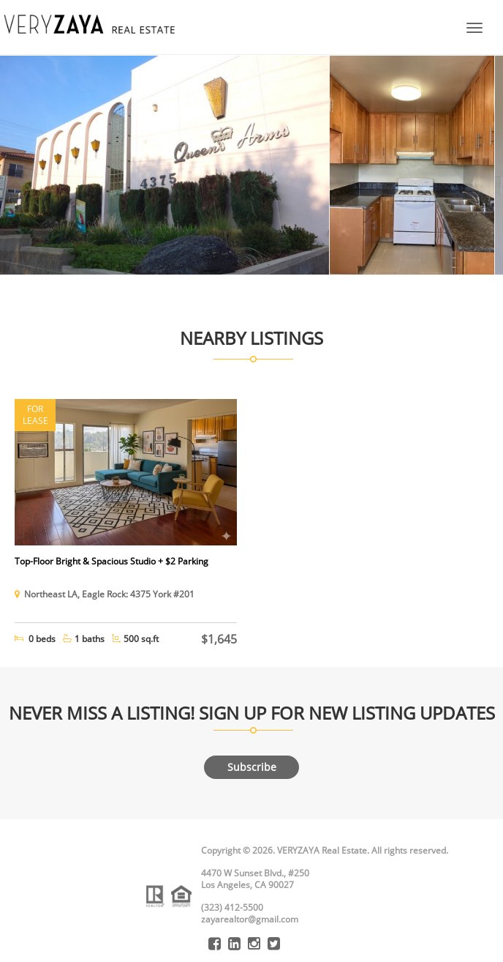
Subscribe (251, 767)
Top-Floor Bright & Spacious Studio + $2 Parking (111, 561)
